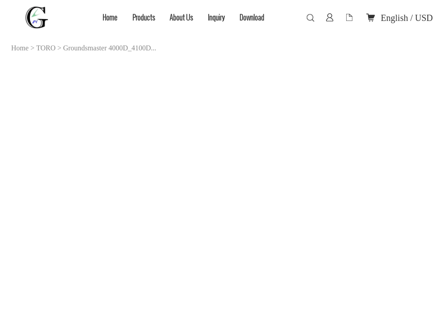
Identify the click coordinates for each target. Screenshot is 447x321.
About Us (181, 17)
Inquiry (216, 17)
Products (143, 17)
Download (252, 17)
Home (110, 17)
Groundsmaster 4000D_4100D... (109, 48)
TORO (45, 48)
